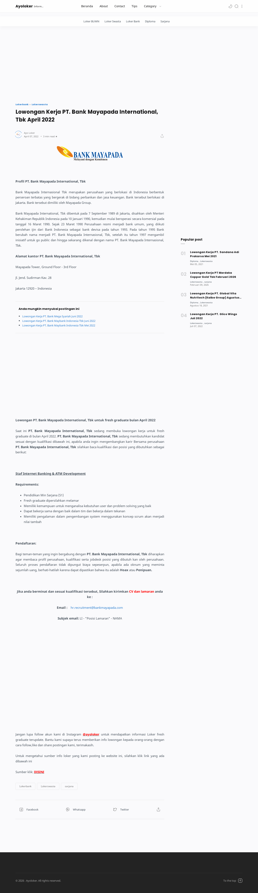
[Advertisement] (129, 63)
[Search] (236, 6)
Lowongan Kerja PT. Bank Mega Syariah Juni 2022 (56, 316)
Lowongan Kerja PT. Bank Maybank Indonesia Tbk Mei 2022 (63, 325)
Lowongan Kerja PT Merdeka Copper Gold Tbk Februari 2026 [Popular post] (213, 275)
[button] (230, 6)
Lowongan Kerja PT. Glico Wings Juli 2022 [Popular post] (213, 316)
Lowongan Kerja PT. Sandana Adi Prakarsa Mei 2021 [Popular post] (214, 254)
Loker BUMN (91, 21)
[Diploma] (195, 261)
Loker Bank (133, 21)
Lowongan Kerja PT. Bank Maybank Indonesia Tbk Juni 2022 (63, 321)
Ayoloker (24, 6)
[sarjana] (209, 281)
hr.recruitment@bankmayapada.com (97, 607)
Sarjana (165, 21)
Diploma (150, 21)
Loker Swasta (113, 21)
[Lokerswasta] (207, 261)
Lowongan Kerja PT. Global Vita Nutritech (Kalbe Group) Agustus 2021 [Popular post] (214, 295)
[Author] (29, 132)
